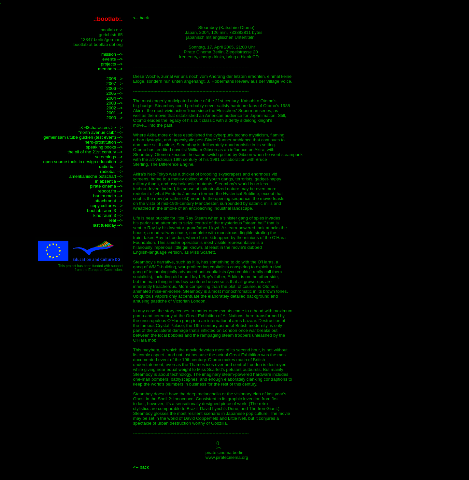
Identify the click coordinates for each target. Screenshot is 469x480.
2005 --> (115, 93)
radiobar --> (111, 171)
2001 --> (115, 112)
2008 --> (115, 78)
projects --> (112, 64)
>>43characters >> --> (100, 127)
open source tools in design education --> (82, 161)
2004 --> (115, 98)
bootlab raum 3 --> (104, 210)
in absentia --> (109, 181)
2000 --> (115, 117)
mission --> (112, 54)
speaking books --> (104, 147)
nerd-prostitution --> (104, 142)
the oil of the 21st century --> (94, 151)
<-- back (141, 17)
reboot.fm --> (110, 191)
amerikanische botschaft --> (96, 176)
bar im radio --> (108, 195)
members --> (110, 68)
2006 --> (115, 88)
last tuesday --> (108, 225)
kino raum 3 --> (108, 215)
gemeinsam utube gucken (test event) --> (82, 137)
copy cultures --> (107, 205)
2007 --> (115, 83)
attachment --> (108, 200)
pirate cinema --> (106, 186)
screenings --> (109, 156)
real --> (116, 220)
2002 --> (115, 108)
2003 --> (115, 103)
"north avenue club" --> (100, 132)
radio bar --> (111, 166)
